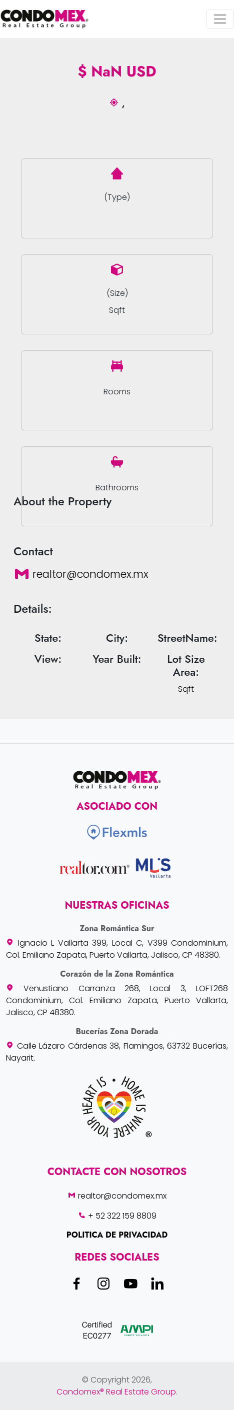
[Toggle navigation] (220, 19)
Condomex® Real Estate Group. (117, 1392)
